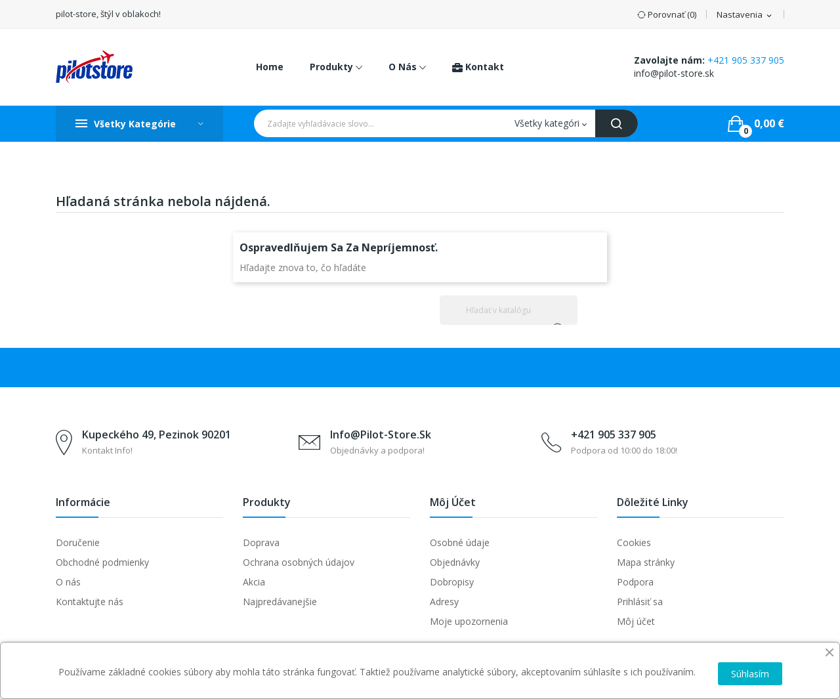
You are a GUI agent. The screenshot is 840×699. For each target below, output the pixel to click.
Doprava (261, 542)
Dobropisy (452, 582)
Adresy (444, 601)
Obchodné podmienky (102, 562)
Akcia (254, 582)
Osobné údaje (460, 542)
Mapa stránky (646, 562)
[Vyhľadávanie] (509, 310)
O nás (68, 582)
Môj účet (636, 621)
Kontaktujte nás (89, 601)
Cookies (634, 542)
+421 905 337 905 (745, 60)
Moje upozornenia (469, 621)
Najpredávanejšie (280, 601)
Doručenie (78, 542)
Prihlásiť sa (640, 601)
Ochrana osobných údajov (298, 562)
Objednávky (455, 562)
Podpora (635, 582)
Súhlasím (750, 673)
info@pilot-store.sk (674, 73)
